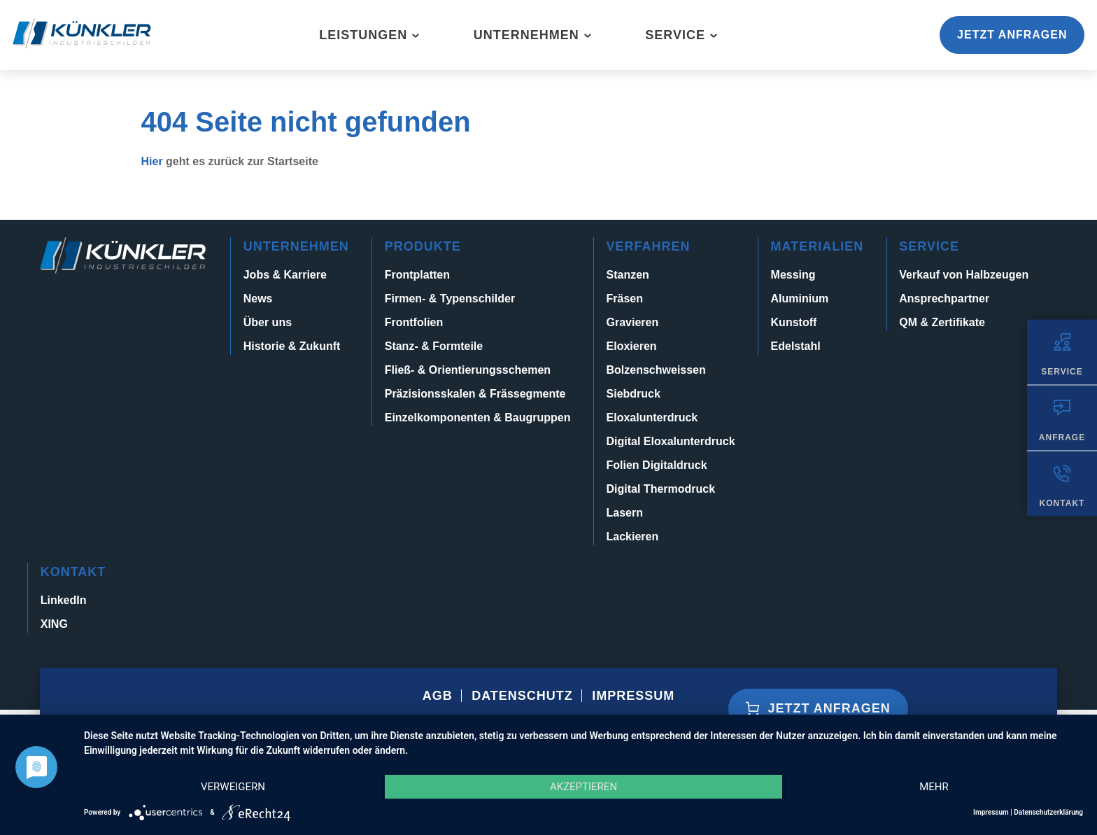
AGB (438, 696)
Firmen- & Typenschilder (450, 298)
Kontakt (73, 572)
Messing (793, 275)
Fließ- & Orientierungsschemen (468, 370)
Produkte (423, 246)
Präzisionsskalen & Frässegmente (475, 394)
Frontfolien (414, 322)
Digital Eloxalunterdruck (671, 441)
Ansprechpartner (944, 298)
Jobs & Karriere (285, 275)
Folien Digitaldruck (657, 465)
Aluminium (800, 298)
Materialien (817, 246)
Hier (152, 161)
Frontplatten (417, 275)
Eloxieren (632, 346)
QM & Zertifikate (942, 322)
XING (54, 624)
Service (675, 35)
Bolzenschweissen (656, 370)
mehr (934, 786)
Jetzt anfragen (1012, 35)
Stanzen (628, 275)
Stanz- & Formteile (434, 346)
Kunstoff (794, 322)
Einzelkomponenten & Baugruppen (478, 417)
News (258, 298)
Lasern (625, 513)
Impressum (633, 696)
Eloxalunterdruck (652, 417)
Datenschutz (522, 696)
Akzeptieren (583, 786)
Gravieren (633, 322)
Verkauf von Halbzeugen (963, 275)
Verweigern (233, 786)
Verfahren (649, 246)
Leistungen (363, 35)
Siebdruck (633, 394)
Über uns (267, 322)
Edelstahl (796, 346)
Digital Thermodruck (661, 489)
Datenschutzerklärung (1048, 812)
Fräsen (625, 298)
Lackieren (633, 536)
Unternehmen (526, 35)
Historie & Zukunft (292, 346)
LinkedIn (64, 600)
